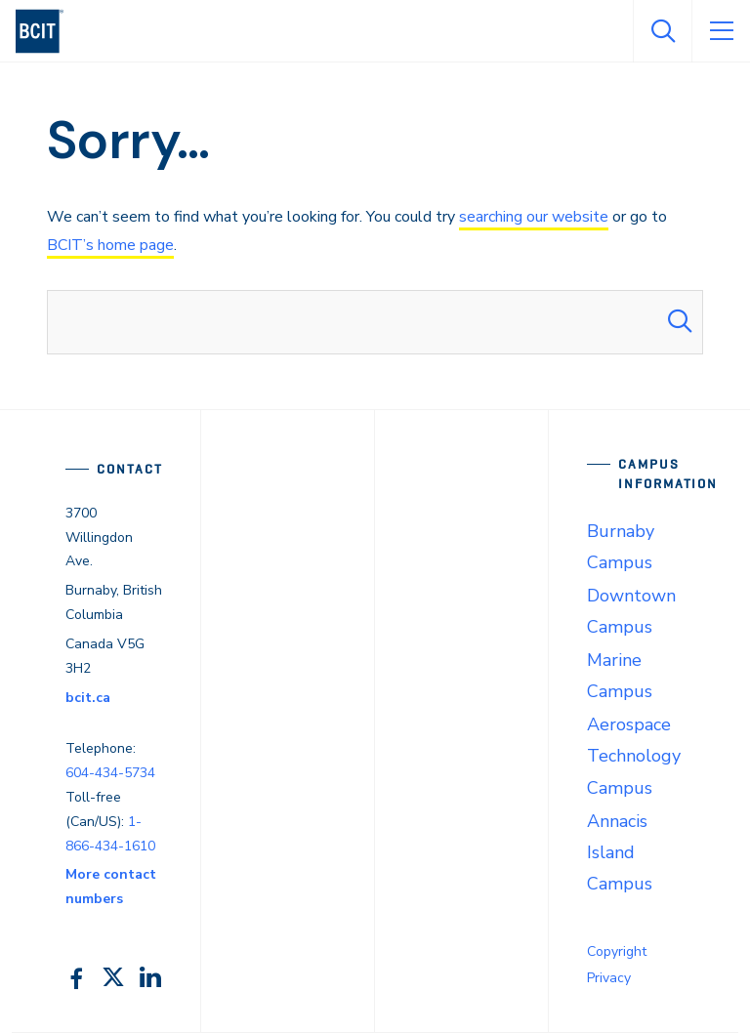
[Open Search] (662, 31)
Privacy (609, 978)
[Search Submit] (679, 322)
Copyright (616, 951)
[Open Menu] (720, 31)
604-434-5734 (110, 773)
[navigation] (47, 31)
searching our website (533, 216)
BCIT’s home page (110, 245)
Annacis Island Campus (619, 852)
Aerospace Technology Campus (634, 756)
